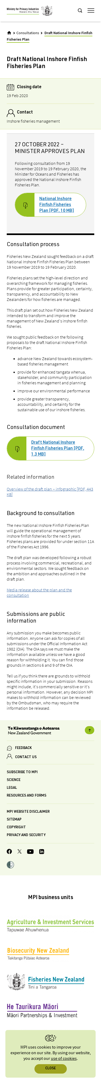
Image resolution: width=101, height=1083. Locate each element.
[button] (10, 865)
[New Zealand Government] (50, 731)
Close (50, 1068)
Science (13, 780)
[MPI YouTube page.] (30, 852)
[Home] (9, 32)
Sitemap (14, 820)
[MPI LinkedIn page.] (41, 852)
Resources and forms (26, 796)
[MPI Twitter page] (20, 852)
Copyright (16, 827)
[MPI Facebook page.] (9, 852)
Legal (12, 788)
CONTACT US (26, 757)
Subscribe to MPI (22, 772)
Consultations (27, 33)
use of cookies (64, 1058)
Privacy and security (26, 835)
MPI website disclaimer (28, 812)
